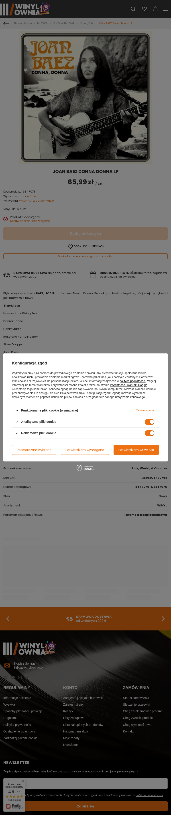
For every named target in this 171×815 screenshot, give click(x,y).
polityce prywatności (132, 381)
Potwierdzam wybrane (34, 450)
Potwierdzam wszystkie (136, 450)
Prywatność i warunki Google (128, 385)
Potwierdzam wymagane (84, 450)
